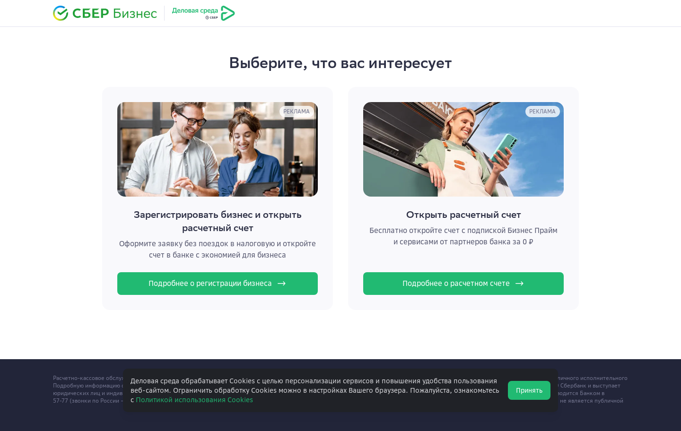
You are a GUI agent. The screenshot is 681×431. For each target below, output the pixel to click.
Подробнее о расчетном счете (463, 283)
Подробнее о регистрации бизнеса (217, 283)
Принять (529, 390)
